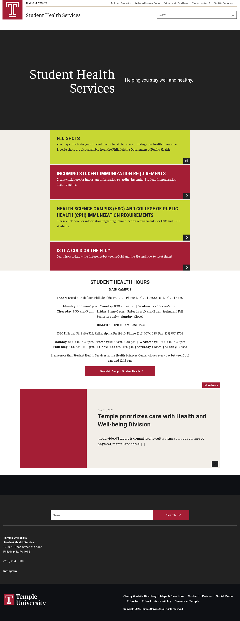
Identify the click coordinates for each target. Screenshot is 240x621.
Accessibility (162, 601)
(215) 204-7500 (13, 561)
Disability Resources (223, 3)
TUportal (132, 601)
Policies (207, 596)
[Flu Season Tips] (120, 256)
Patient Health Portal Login (176, 3)
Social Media (224, 596)
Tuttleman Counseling (121, 3)
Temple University (36, 3)
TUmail (146, 601)
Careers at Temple (187, 601)
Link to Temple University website (25, 600)
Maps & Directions (172, 596)
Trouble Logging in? (201, 3)
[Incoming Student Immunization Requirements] (120, 182)
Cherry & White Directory (140, 596)
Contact (193, 596)
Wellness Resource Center (147, 3)
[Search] (197, 15)
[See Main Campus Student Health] (120, 371)
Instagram (10, 571)
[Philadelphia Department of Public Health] (120, 147)
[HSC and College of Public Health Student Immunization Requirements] (120, 220)
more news (211, 385)
